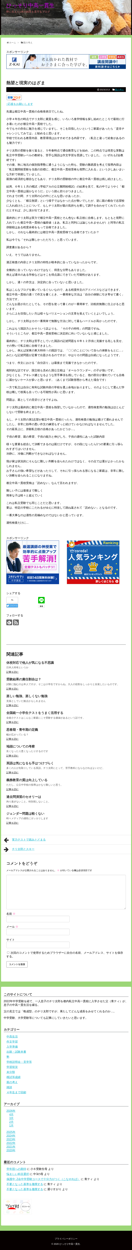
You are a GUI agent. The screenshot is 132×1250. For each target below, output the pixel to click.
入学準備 (12, 1046)
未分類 (11, 1072)
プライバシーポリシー (66, 1238)
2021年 (11, 1146)
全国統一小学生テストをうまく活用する (34, 713)
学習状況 (12, 1066)
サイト (10, 939)
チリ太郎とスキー (19, 849)
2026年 (11, 1110)
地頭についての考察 (20, 746)
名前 (10, 913)
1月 (11, 1125)
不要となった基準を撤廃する (25, 1184)
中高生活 (12, 1036)
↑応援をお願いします (19, 103)
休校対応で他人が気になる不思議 (30, 662)
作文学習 (12, 1041)
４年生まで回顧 (16, 1092)
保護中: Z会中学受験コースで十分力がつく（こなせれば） (43, 1179)
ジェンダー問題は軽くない (25, 813)
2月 (11, 1121)
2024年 (11, 1135)
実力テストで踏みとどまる (25, 840)
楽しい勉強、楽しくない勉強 (26, 696)
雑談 (9, 1087)
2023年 (11, 1139)
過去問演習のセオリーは (23, 797)
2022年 (11, 1143)
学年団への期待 (16, 1168)
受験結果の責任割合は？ (23, 679)
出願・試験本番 (16, 1051)
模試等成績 (14, 1077)
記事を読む (12, 672)
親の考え (119, 89)
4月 (11, 1114)
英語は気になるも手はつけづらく (30, 763)
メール (12, 926)
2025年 (11, 1132)
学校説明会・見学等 (19, 1061)
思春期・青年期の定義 (22, 729)
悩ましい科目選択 (18, 1174)
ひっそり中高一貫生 (30, 5)
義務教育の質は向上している (26, 780)
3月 (11, 1118)
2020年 (11, 1150)
